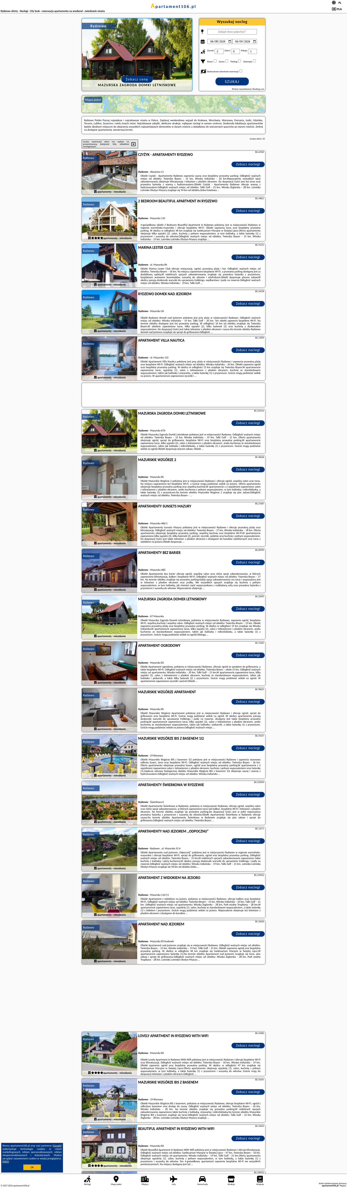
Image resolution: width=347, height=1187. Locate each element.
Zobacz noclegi (248, 164)
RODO (5, 1161)
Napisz (343, 1185)
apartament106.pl (173, 6)
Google (57, 1145)
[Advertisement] (173, 999)
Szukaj (232, 81)
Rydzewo (88, 158)
